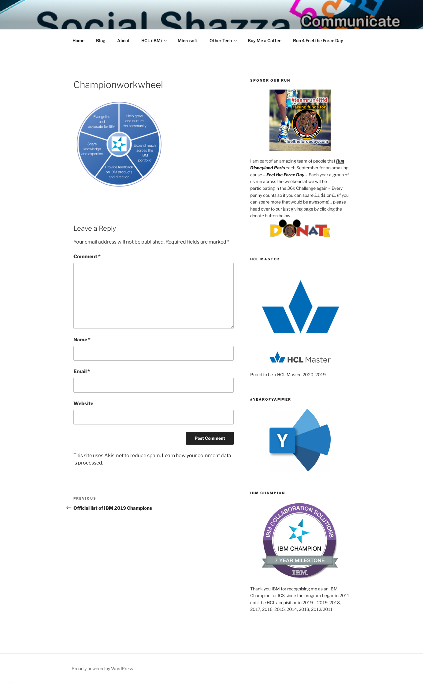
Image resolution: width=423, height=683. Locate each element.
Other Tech (224, 40)
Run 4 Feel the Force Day (318, 40)
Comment (87, 256)
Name (82, 340)
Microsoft (188, 40)
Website (83, 403)
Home (78, 40)
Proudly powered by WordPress (102, 668)
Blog (101, 40)
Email (81, 371)
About (123, 40)
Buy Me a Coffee (264, 40)
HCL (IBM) (154, 40)
